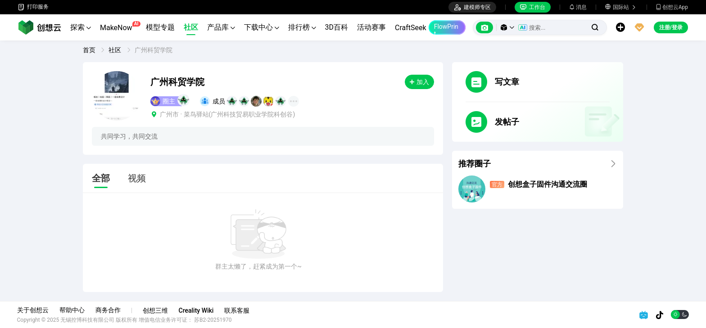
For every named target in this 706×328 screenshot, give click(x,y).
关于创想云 (34, 310)
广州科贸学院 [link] (153, 50)
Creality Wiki (197, 310)
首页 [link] (90, 50)
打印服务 (33, 7)
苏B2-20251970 (214, 320)
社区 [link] (115, 50)
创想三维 (156, 310)
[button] (507, 27)
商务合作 (109, 310)
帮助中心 (73, 310)
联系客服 (238, 310)
